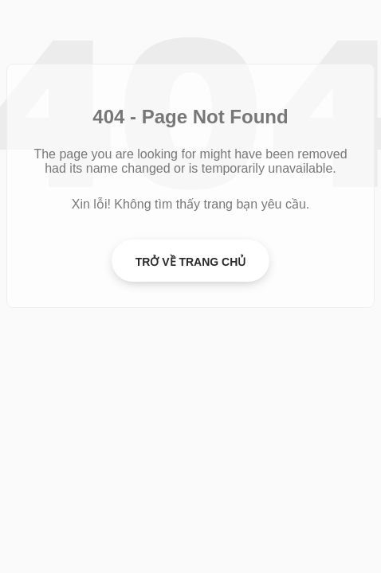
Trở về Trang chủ (191, 261)
